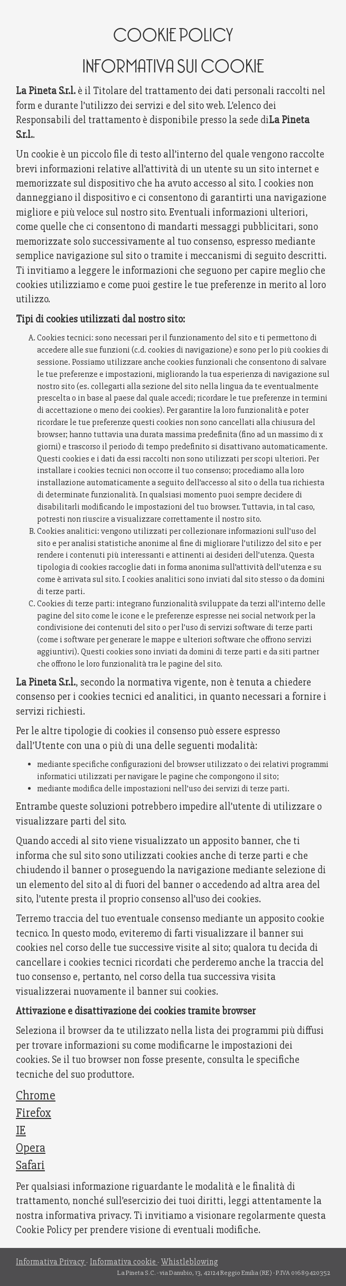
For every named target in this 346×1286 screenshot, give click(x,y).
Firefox (33, 1113)
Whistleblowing (189, 1262)
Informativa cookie (123, 1262)
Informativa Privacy (51, 1262)
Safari (30, 1165)
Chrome (35, 1095)
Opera (30, 1148)
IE (21, 1130)
